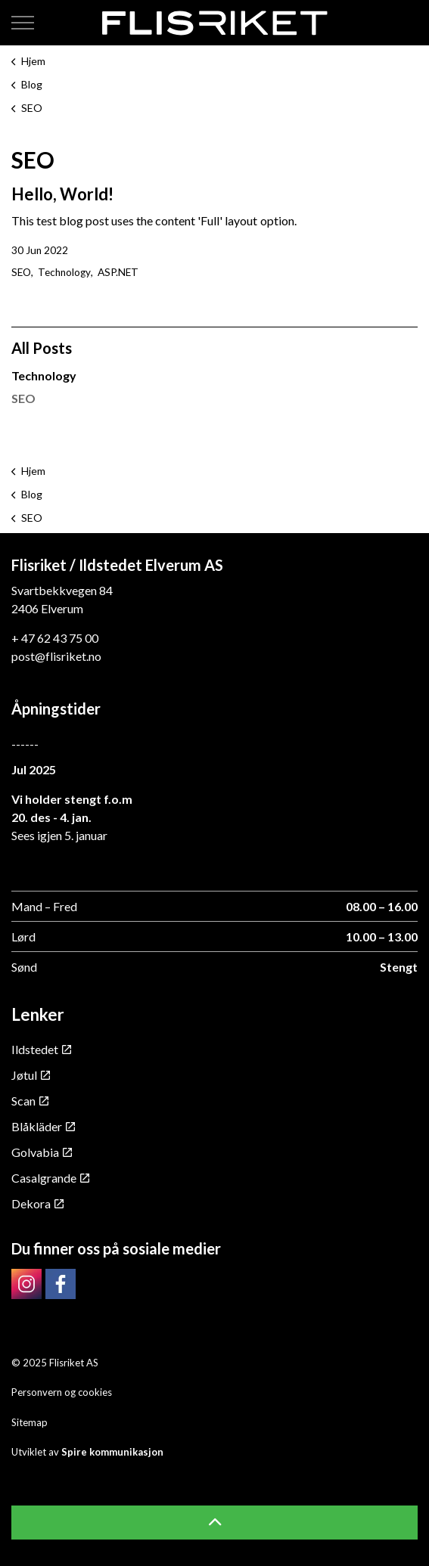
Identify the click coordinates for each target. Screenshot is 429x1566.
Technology (64, 272)
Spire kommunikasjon (112, 1452)
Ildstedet (41, 1049)
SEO (21, 272)
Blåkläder (43, 1126)
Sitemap (29, 1422)
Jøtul (30, 1075)
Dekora (37, 1203)
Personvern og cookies (61, 1392)
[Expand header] (22, 22)
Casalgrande (50, 1178)
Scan (29, 1100)
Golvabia (41, 1152)
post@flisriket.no (56, 656)
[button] (214, 1523)
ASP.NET (118, 272)
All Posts (41, 348)
